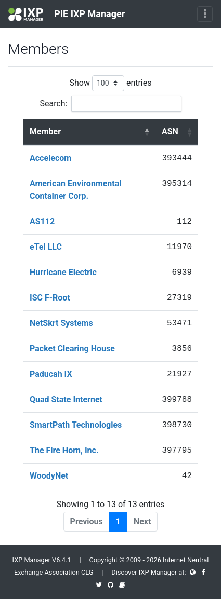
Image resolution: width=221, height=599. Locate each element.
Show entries (110, 83)
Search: (110, 104)
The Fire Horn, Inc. (64, 450)
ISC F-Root (50, 298)
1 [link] (118, 521)
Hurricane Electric (63, 272)
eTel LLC (46, 247)
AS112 (42, 221)
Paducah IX (51, 374)
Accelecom (50, 158)
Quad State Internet (66, 399)
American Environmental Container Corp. (76, 190)
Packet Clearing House (72, 348)
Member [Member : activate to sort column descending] (45, 132)
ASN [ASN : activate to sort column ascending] (170, 132)
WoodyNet (49, 476)
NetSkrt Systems (61, 323)
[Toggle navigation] (205, 14)
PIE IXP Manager (66, 14)
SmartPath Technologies (76, 425)
